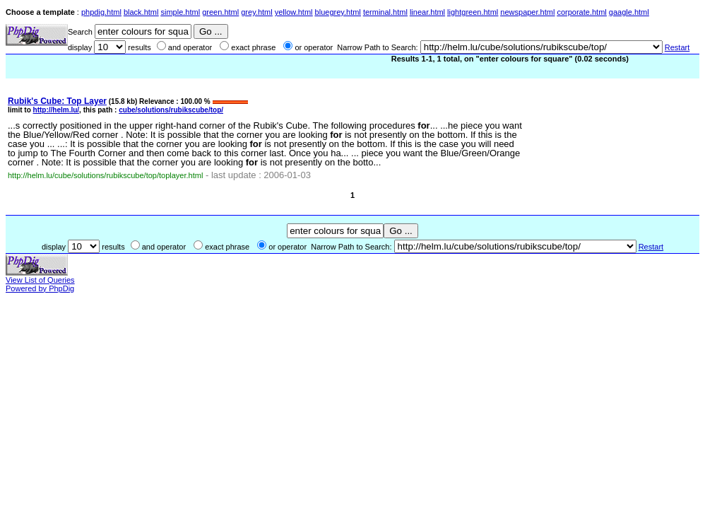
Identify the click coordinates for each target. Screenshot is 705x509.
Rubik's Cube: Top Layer (57, 101)
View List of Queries (40, 280)
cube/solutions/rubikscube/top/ (171, 110)
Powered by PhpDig (40, 288)
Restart (677, 47)
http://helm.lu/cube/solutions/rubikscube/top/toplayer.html (105, 175)
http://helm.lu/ (56, 110)
